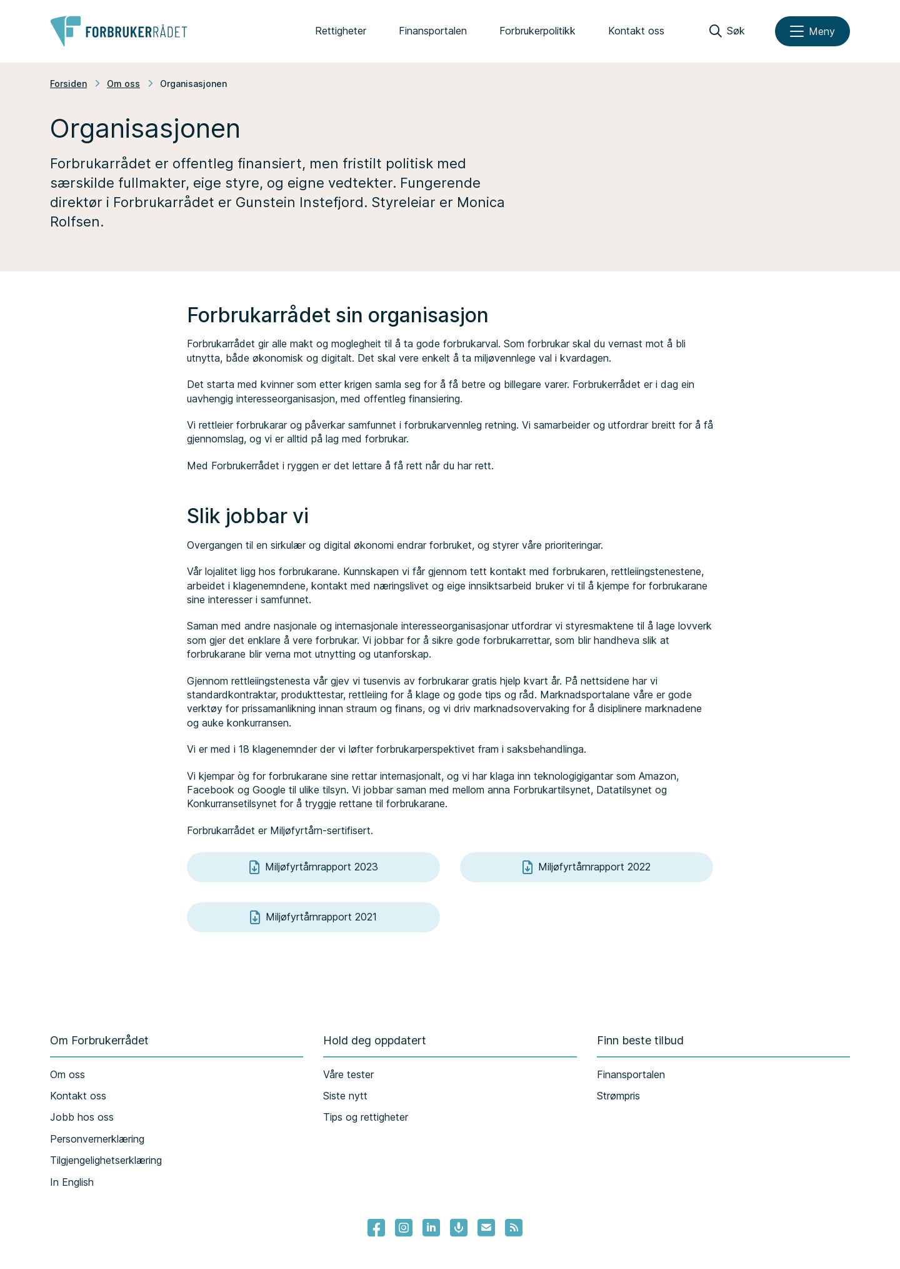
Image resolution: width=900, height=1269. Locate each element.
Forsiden (68, 83)
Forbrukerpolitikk (537, 30)
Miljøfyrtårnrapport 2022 (586, 867)
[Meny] (812, 31)
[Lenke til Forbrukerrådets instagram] (403, 1227)
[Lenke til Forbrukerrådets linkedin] (431, 1227)
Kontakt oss (636, 30)
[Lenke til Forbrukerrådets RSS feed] (513, 1227)
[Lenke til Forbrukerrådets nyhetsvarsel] (486, 1227)
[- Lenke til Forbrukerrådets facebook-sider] (376, 1227)
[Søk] (727, 31)
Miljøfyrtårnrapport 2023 (313, 867)
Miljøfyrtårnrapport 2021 (313, 917)
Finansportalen (433, 30)
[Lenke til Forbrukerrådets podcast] (459, 1227)
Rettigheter (340, 30)
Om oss (123, 83)
